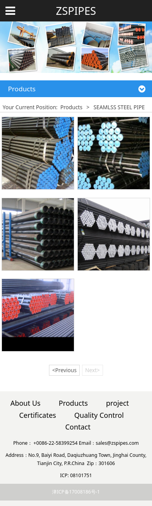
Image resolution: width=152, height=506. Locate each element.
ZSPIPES (76, 11)
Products (71, 107)
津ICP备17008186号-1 (76, 491)
